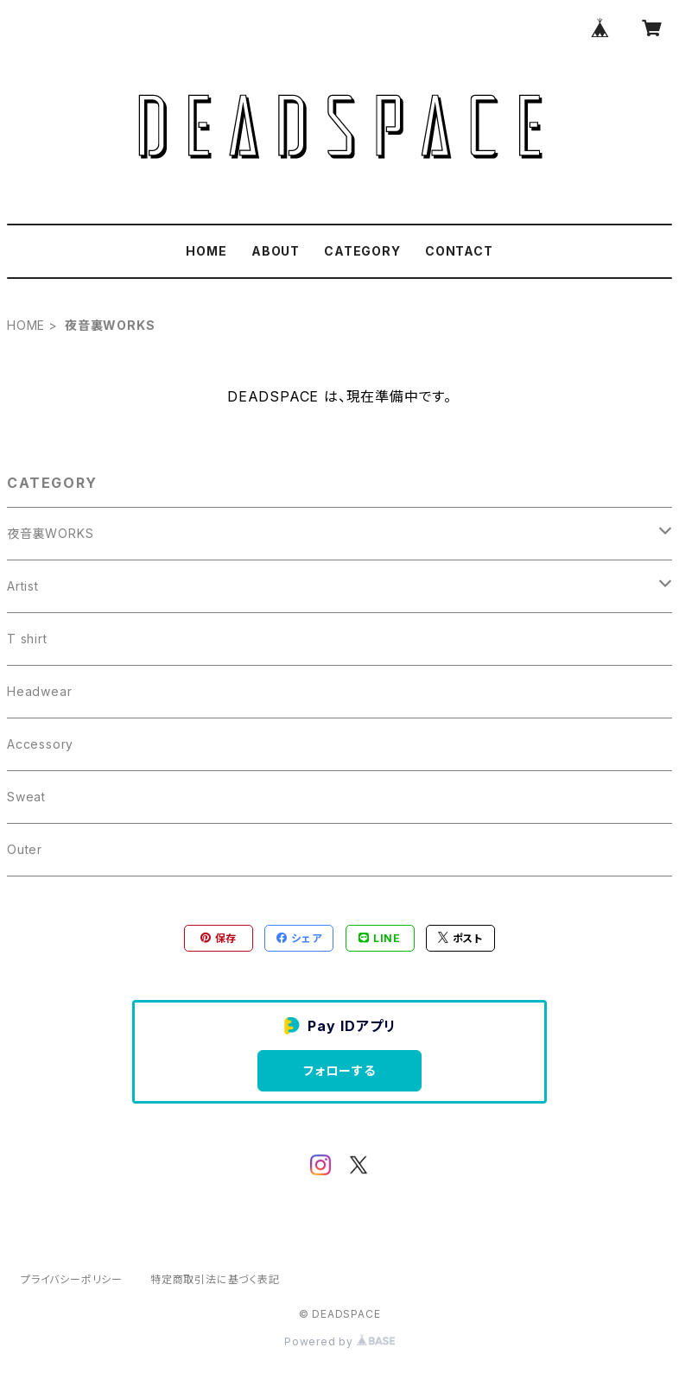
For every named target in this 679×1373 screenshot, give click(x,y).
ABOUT (275, 251)
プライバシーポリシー (72, 1279)
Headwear (39, 691)
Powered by (339, 1341)
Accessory (40, 744)
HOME (206, 251)
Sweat (26, 796)
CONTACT (459, 251)
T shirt (27, 638)
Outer (24, 849)
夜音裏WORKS (50, 533)
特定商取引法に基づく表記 (215, 1279)
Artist (23, 586)
